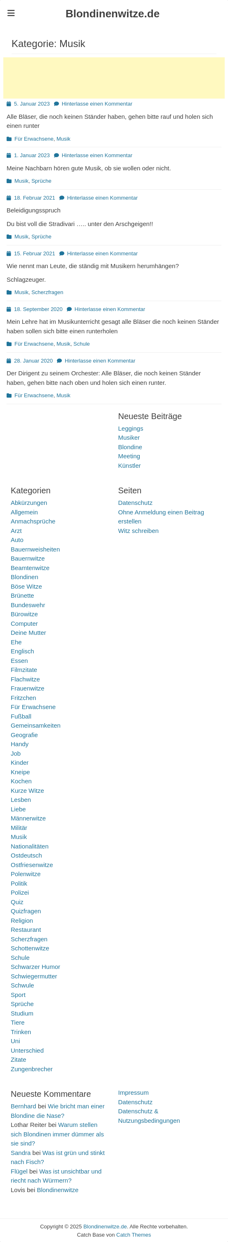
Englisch (22, 651)
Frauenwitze (28, 688)
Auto (17, 539)
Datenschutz (135, 502)
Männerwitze (28, 818)
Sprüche (41, 181)
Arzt (16, 530)
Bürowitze (24, 613)
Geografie (24, 734)
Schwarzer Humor (35, 966)
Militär (19, 827)
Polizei (20, 892)
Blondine (130, 446)
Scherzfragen (47, 292)
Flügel (19, 1171)
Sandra (21, 1152)
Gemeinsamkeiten (36, 725)
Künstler (129, 465)
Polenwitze (26, 873)
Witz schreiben (138, 530)
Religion (22, 920)
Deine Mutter (28, 632)
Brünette (22, 595)
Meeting (129, 456)
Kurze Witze (27, 790)
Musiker (129, 437)
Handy (19, 743)
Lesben (21, 799)
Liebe (18, 809)
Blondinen (24, 576)
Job (16, 753)
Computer (24, 623)
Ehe (16, 642)
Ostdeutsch (26, 855)
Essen (19, 660)
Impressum (133, 1092)
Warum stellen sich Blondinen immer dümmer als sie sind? (57, 1134)
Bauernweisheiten (35, 549)
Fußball (21, 716)
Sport (18, 994)
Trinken (21, 1031)
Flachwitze (25, 679)
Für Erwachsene (34, 139)
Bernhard (23, 1106)
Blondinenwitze (57, 1189)
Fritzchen (23, 697)
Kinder (19, 762)
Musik (63, 139)
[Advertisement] (114, 78)
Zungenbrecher (32, 1068)
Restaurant (26, 929)
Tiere (18, 1022)
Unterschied (27, 1050)
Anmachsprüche (33, 521)
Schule (81, 344)
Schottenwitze (30, 948)
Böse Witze (26, 586)
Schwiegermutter (34, 976)
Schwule (22, 985)
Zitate (18, 1059)
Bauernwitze (28, 558)
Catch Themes (133, 1235)
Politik (19, 883)
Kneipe (20, 771)
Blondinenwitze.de (113, 13)
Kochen (21, 781)
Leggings (130, 428)
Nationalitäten (30, 846)
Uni (15, 1040)
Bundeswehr (28, 604)
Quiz (17, 901)
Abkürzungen (29, 502)
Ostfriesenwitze (32, 864)
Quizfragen (26, 910)
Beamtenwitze (30, 567)
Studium (22, 1013)
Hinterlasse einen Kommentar (97, 104)
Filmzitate (24, 669)
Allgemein (24, 512)
